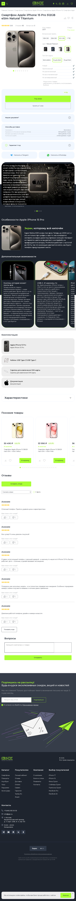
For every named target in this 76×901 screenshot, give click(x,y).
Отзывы (17, 778)
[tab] (13, 70)
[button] (35, 211)
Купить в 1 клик (38, 106)
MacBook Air (53, 794)
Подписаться (39, 700)
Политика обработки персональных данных (38, 854)
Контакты (36, 784)
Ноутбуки (5, 781)
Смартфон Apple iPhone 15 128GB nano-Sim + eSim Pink (50, 450)
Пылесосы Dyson (55, 788)
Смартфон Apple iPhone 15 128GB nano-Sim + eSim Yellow (16, 450)
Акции (17, 797)
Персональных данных (30, 705)
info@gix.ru (8, 814)
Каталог (5, 770)
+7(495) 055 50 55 (10, 811)
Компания (38, 770)
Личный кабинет (21, 775)
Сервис (17, 788)
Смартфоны (5, 775)
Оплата (17, 784)
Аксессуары (5, 791)
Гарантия (18, 791)
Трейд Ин (18, 794)
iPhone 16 (52, 778)
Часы (3, 784)
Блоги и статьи (38, 778)
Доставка (18, 781)
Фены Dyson (53, 781)
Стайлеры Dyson (55, 784)
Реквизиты (37, 781)
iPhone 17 (52, 775)
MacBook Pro (53, 791)
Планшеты (5, 778)
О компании (37, 775)
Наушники (5, 788)
